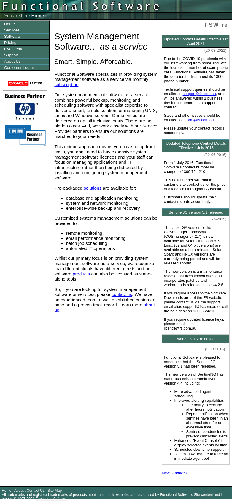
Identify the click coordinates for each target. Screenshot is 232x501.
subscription (66, 84)
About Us (12, 61)
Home (37, 15)
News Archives (174, 473)
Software (12, 36)
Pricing (10, 42)
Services (12, 30)
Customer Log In (19, 67)
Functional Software (51, 499)
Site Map (54, 491)
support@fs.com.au (199, 94)
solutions (92, 187)
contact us (122, 294)
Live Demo (13, 49)
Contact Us (36, 491)
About (19, 491)
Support (11, 55)
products (81, 273)
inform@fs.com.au (198, 120)
